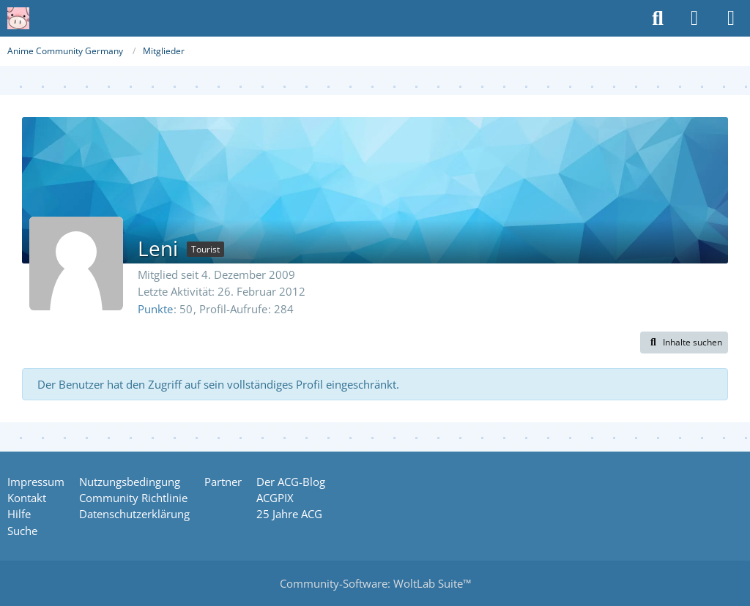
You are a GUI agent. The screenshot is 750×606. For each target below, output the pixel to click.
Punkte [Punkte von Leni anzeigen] (155, 309)
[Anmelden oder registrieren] (694, 18)
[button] (684, 343)
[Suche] (657, 18)
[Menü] (731, 18)
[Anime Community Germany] (18, 18)
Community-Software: (375, 583)
